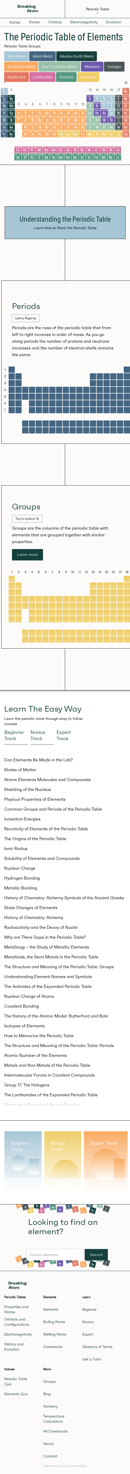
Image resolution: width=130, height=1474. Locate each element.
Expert (87, 1334)
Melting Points (54, 1334)
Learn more (27, 554)
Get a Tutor (91, 1359)
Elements (50, 1309)
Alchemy (50, 1406)
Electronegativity (84, 22)
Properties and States (16, 1309)
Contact (50, 1456)
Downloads (52, 1346)
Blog (47, 1394)
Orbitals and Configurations (16, 1322)
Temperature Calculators (53, 1419)
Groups (49, 1381)
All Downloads (55, 1431)
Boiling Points (54, 1321)
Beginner (89, 1309)
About (48, 1443)
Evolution (113, 22)
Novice (88, 1321)
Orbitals (55, 22)
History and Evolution (14, 1347)
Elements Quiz (16, 1394)
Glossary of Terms (97, 1346)
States (14, 22)
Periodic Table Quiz (15, 1381)
